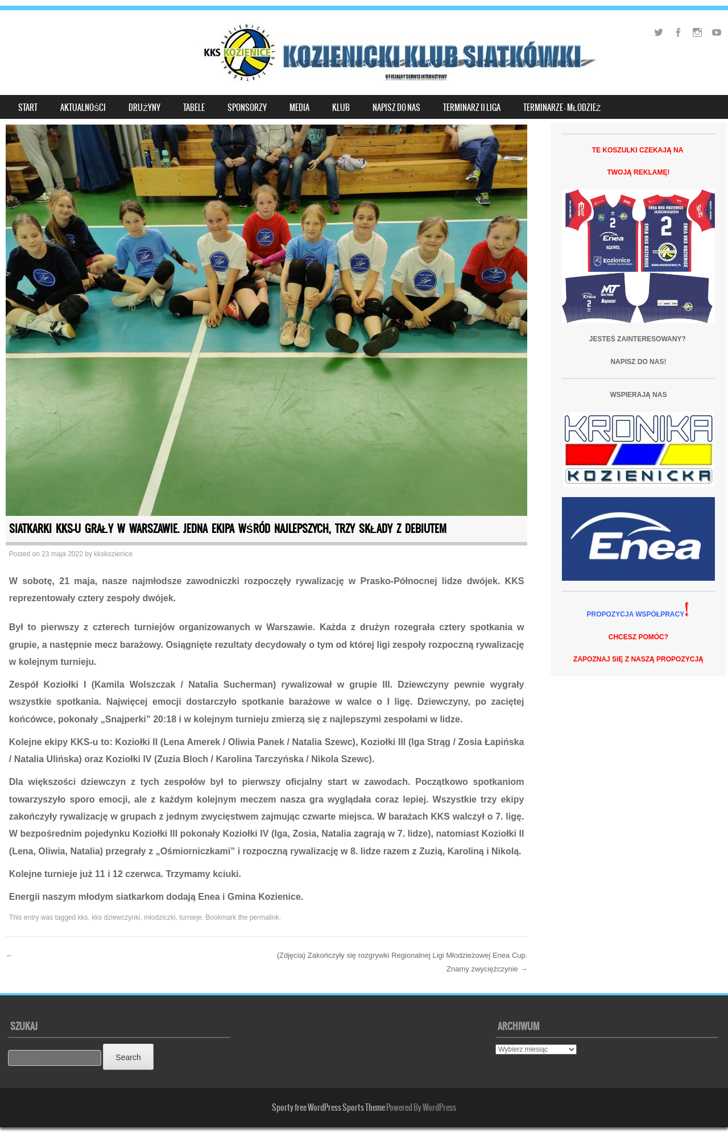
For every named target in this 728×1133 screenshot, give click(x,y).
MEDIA (299, 107)
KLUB (341, 107)
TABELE (194, 107)
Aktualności (83, 107)
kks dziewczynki (116, 917)
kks (83, 917)
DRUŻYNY (144, 107)
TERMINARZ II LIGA (471, 107)
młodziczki (159, 917)
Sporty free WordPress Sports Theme (328, 1107)
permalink (264, 917)
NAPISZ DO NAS (396, 107)
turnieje (190, 917)
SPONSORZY (247, 107)
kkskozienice (113, 554)
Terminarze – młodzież (562, 107)
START (28, 107)
